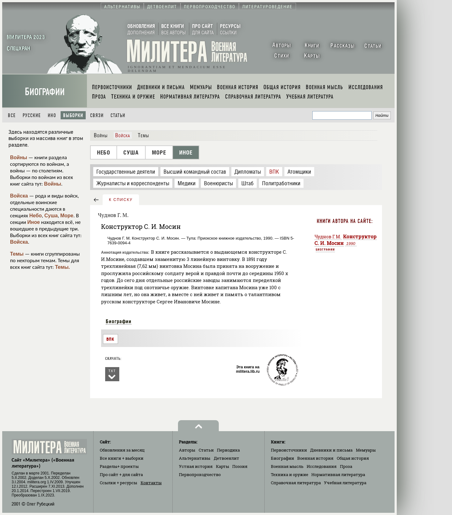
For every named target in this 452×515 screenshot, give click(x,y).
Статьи (117, 115)
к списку (121, 200)
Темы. (62, 267)
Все (12, 115)
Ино (52, 115)
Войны (18, 157)
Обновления (122, 450)
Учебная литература (345, 482)
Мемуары (366, 450)
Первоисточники (289, 450)
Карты (222, 466)
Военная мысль (287, 466)
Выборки (73, 115)
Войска (19, 195)
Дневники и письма (331, 450)
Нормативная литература (338, 474)
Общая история (353, 458)
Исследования (321, 466)
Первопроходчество (200, 474)
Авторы (187, 450)
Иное (33, 222)
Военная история (315, 458)
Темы (17, 254)
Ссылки (118, 482)
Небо (35, 215)
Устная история (196, 466)
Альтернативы (194, 458)
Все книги (121, 458)
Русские (32, 115)
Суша (51, 215)
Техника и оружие (289, 474)
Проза (346, 466)
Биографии (45, 92)
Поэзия (239, 466)
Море (66, 215)
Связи (97, 115)
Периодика (228, 450)
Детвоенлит (226, 458)
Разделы (119, 466)
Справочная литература (296, 482)
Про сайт (121, 474)
